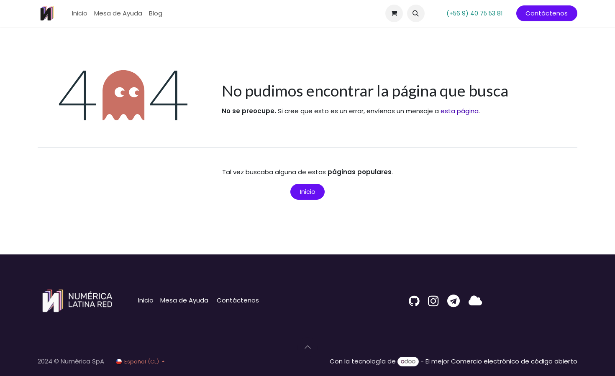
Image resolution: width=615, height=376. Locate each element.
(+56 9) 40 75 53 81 (474, 13)
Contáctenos (546, 13)
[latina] (475, 300)
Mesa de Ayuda (184, 300)
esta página (460, 111)
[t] (453, 300)
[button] (416, 13)
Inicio (307, 191)
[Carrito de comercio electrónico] (394, 13)
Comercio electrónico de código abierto (514, 361)
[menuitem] (80, 13)
